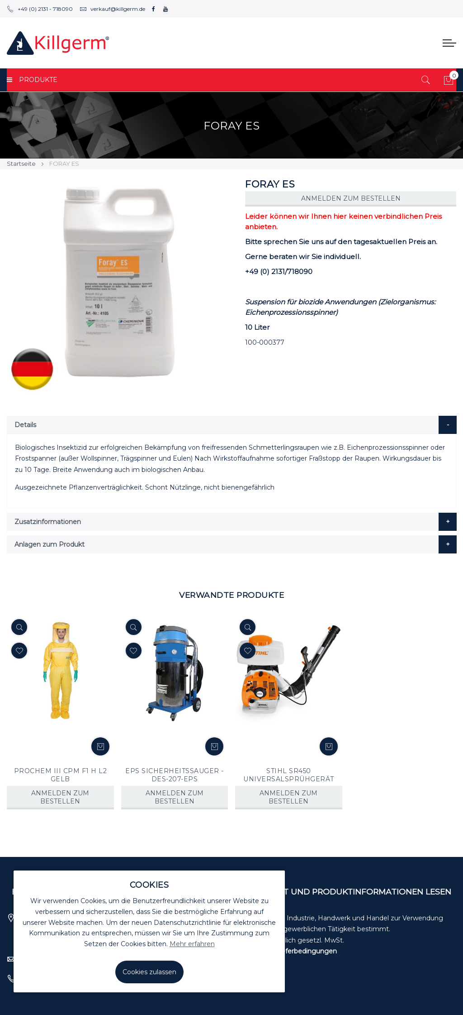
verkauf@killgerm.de (112, 8)
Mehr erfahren (192, 944)
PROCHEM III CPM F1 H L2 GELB (60, 775)
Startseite (21, 163)
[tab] (232, 425)
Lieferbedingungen (306, 951)
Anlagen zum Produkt (49, 544)
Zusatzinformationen (47, 522)
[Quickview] (19, 627)
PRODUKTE (32, 80)
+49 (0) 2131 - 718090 (40, 8)
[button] (19, 651)
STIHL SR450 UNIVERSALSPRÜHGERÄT (288, 775)
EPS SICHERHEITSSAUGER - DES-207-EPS (174, 775)
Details (25, 425)
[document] (149, 931)
